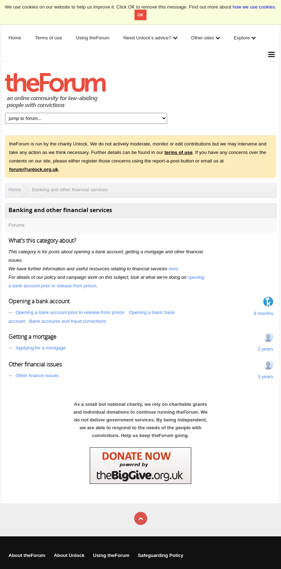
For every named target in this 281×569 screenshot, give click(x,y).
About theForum (27, 555)
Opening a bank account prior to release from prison (70, 312)
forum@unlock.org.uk (33, 169)
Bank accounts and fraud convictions (67, 321)
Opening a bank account (39, 301)
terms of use (178, 152)
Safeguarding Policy (160, 555)
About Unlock (69, 555)
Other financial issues (35, 364)
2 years (265, 349)
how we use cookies (254, 7)
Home (15, 189)
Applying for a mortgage (41, 347)
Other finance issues (37, 375)
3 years (265, 376)
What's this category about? (42, 240)
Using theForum (111, 555)
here (173, 268)
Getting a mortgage (32, 337)
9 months (263, 313)
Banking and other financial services (70, 189)
